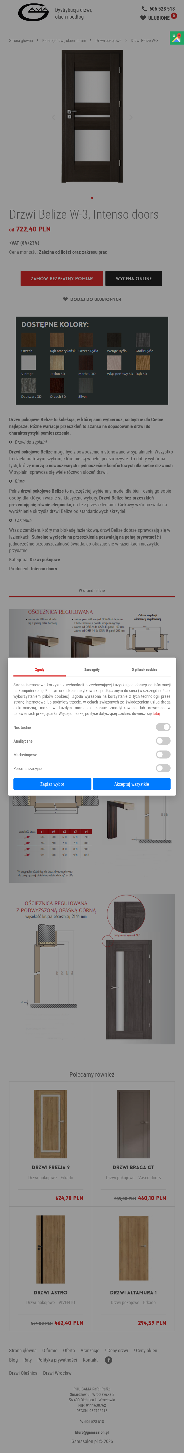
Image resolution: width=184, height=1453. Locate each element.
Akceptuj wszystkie (131, 784)
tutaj (156, 713)
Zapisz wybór (52, 784)
